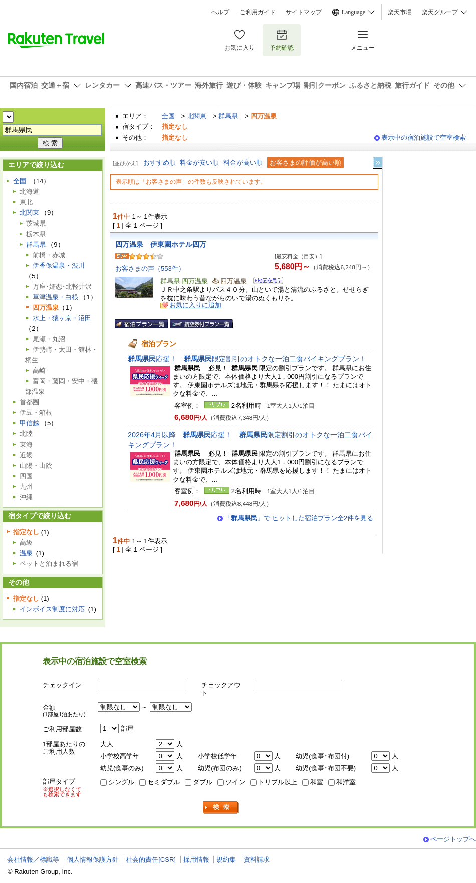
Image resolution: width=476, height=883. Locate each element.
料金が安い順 (199, 162)
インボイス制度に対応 (52, 609)
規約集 (226, 859)
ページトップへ (453, 839)
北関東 (196, 116)
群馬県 (228, 116)
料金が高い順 (243, 162)
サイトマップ (304, 12)
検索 (221, 807)
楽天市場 (400, 12)
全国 (168, 116)
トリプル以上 (277, 782)
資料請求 (257, 859)
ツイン (235, 782)
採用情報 (196, 859)
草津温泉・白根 (55, 297)
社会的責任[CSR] (151, 859)
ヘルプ (220, 12)
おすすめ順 (159, 162)
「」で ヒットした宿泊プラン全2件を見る (298, 518)
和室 (316, 782)
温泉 (26, 553)
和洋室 (346, 782)
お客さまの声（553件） (150, 268)
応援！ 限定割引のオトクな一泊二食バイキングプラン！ (247, 359)
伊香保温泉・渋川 (59, 265)
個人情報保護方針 (93, 859)
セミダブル (163, 782)
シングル (121, 782)
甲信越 (29, 423)
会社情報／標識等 (33, 859)
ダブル (202, 782)
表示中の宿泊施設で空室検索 (423, 137)
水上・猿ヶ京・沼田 (62, 318)
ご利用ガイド (258, 12)
